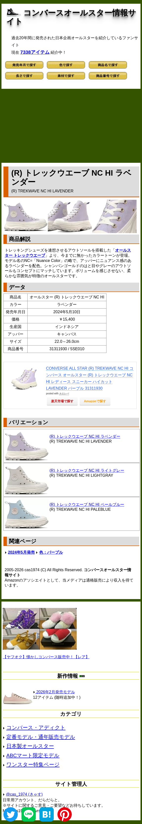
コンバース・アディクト (36, 727)
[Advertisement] (71, 125)
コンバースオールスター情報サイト (71, 17)
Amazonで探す (95, 401)
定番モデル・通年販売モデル (40, 737)
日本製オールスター (30, 746)
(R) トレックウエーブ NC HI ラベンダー (85, 436)
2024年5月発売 (21, 552)
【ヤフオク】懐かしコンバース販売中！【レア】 (46, 657)
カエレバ (64, 393)
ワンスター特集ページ (33, 764)
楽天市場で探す (62, 401)
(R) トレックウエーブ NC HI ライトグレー (87, 470)
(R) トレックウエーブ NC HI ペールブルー (87, 504)
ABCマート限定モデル (33, 755)
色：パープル (51, 552)
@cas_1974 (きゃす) (24, 794)
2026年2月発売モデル (54, 692)
